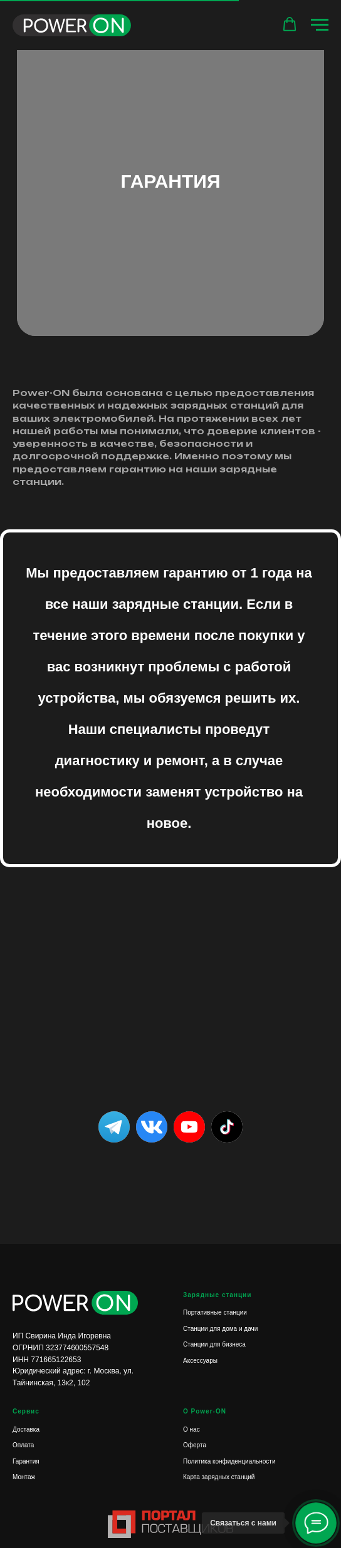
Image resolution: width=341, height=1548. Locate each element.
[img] (227, 1127)
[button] (289, 24)
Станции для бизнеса (214, 1344)
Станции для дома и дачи (220, 1328)
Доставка (26, 1429)
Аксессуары (200, 1360)
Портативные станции (215, 1312)
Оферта (194, 1445)
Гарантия (26, 1461)
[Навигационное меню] (319, 25)
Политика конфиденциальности (229, 1461)
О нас (191, 1429)
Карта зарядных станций (218, 1477)
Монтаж (24, 1477)
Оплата (23, 1445)
